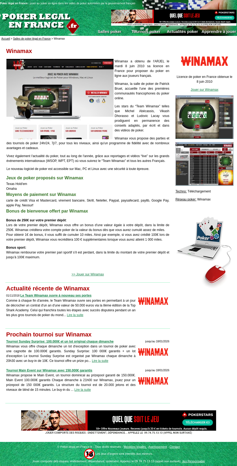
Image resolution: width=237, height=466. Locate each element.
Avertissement (157, 446)
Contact (175, 446)
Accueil (5, 38)
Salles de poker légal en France (32, 38)
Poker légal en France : (15, 3)
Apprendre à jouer (218, 31)
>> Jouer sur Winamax (88, 274)
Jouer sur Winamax (204, 90)
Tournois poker (145, 31)
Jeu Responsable (193, 461)
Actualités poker (182, 31)
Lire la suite (75, 315)
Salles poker (109, 31)
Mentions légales (135, 446)
